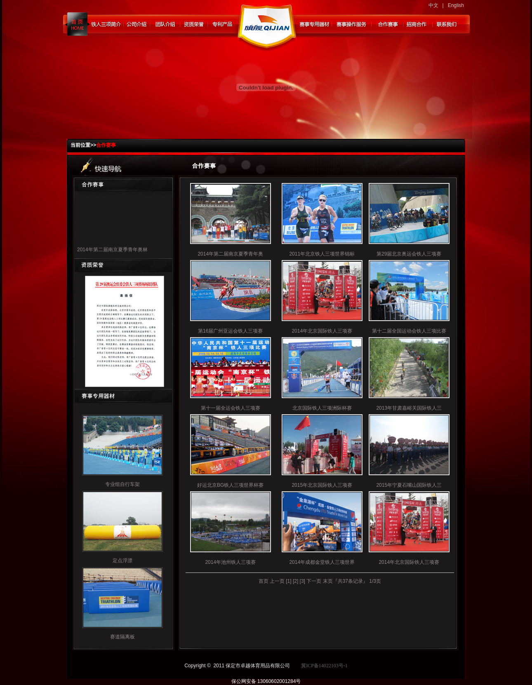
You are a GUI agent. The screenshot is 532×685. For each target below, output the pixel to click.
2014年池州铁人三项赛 (230, 562)
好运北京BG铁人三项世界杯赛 (230, 485)
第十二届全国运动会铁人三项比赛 (409, 331)
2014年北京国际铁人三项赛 (322, 331)
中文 (433, 5)
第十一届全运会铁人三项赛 (230, 408)
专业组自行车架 (122, 484)
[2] (295, 581)
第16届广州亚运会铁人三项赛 (230, 331)
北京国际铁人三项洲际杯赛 (322, 408)
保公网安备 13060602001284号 (266, 681)
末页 (328, 581)
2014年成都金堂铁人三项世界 (322, 562)
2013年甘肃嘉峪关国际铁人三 (409, 408)
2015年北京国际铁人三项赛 (322, 485)
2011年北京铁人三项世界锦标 (322, 254)
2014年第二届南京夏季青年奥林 (112, 251)
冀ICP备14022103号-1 (324, 666)
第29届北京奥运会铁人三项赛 (409, 254)
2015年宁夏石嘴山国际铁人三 (409, 485)
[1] (288, 581)
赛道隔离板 (122, 637)
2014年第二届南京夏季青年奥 (230, 254)
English (456, 5)
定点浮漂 (122, 560)
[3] (302, 581)
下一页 (313, 581)
